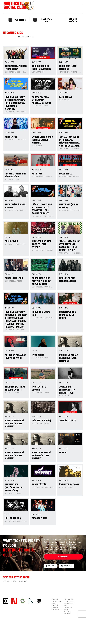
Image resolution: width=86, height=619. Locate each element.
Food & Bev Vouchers (68, 612)
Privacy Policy (69, 601)
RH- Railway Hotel (30, 600)
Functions (55, 609)
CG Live (39, 601)
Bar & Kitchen (57, 601)
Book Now (55, 599)
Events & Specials (55, 606)
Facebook (50, 566)
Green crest (22, 601)
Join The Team (69, 599)
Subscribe (63, 557)
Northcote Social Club (18, 5)
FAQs (65, 605)
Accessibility (69, 603)
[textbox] (29, 37)
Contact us (68, 607)
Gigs (53, 603)
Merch (66, 610)
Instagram (66, 566)
